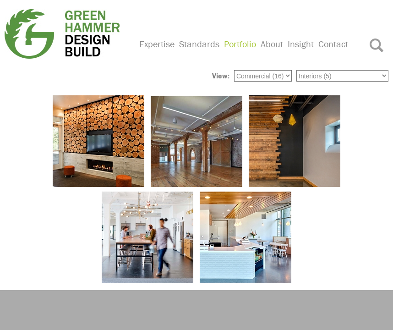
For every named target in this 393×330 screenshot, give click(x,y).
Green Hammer (66, 34)
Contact (333, 44)
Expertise (157, 44)
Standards (199, 44)
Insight (301, 44)
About (272, 44)
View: (220, 75)
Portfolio (240, 44)
